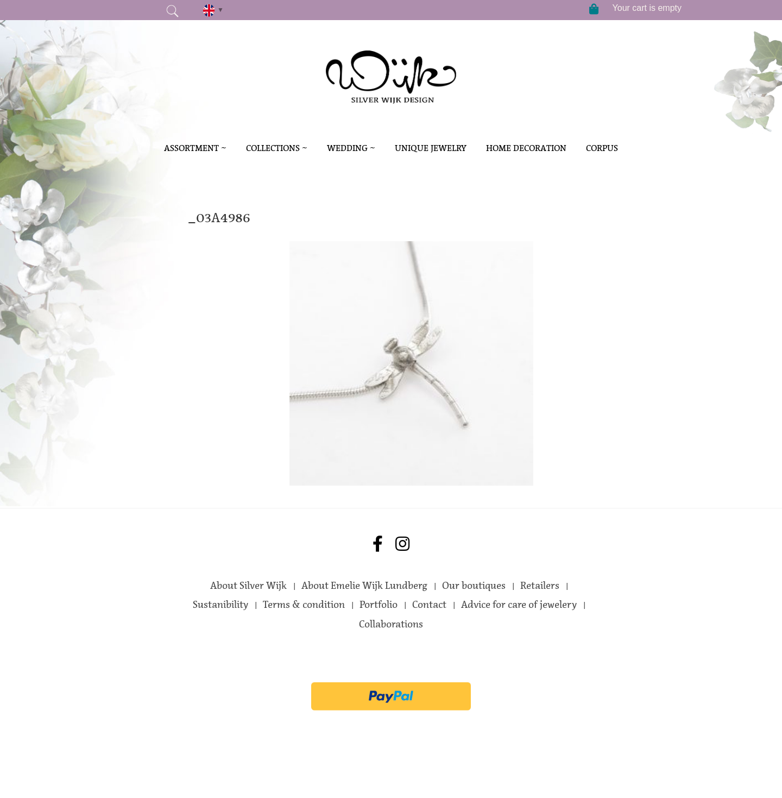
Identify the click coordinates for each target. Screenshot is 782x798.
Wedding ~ (351, 148)
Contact (429, 605)
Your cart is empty (647, 7)
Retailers (539, 586)
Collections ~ (276, 148)
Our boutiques (474, 586)
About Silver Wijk (248, 586)
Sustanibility (220, 605)
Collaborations (391, 624)
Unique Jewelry (430, 148)
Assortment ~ (195, 148)
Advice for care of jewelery (519, 605)
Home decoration (526, 148)
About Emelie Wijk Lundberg (364, 586)
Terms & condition (304, 605)
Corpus (602, 148)
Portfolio (379, 605)
